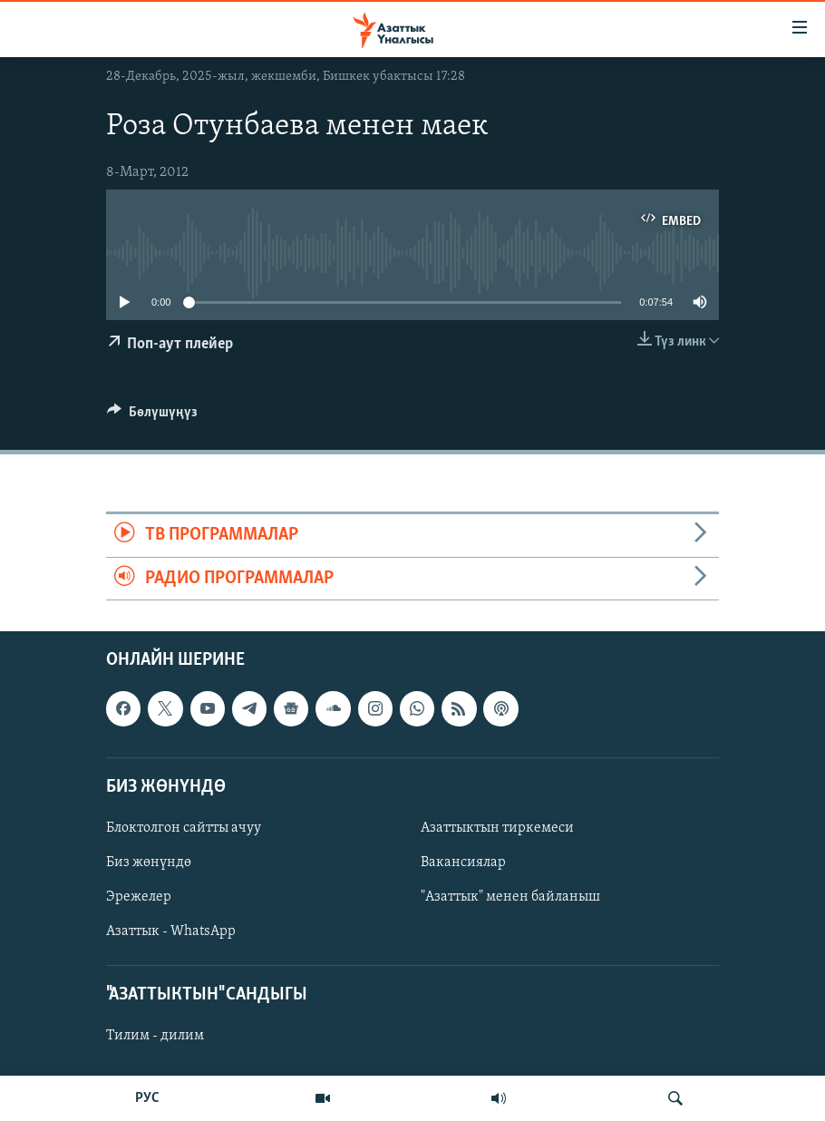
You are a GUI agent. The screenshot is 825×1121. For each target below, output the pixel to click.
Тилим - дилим (155, 1035)
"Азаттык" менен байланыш (510, 897)
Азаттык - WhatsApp (171, 931)
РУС (147, 1098)
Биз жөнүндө (148, 862)
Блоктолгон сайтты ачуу (183, 828)
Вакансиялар (463, 862)
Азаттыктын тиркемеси (497, 828)
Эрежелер (138, 897)
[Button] (152, 416)
